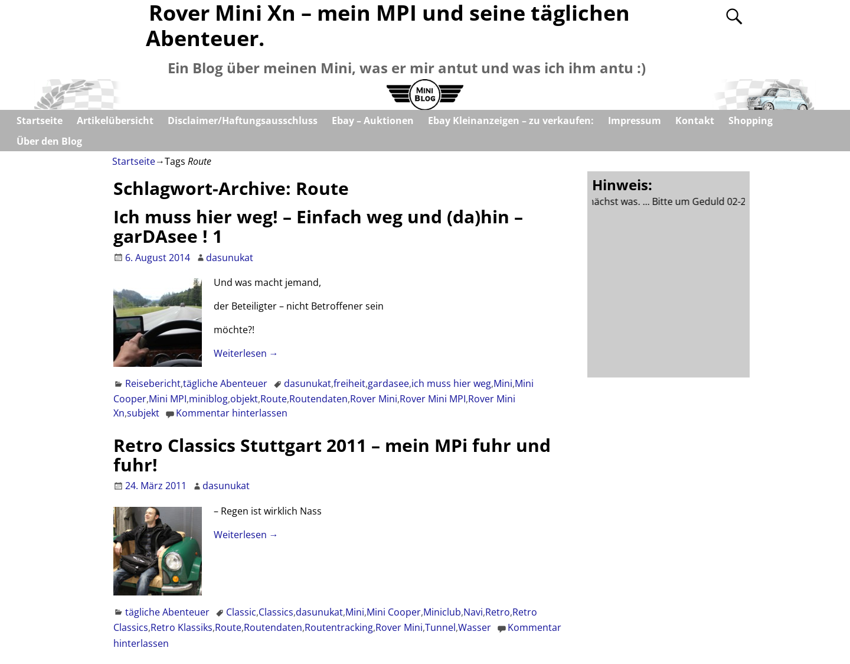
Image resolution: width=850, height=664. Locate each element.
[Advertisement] (680, 290)
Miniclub (442, 612)
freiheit (349, 383)
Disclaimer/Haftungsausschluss (243, 120)
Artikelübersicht (115, 120)
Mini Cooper (394, 612)
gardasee (388, 383)
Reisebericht (153, 383)
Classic (241, 612)
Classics (276, 612)
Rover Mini (373, 398)
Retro (497, 612)
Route (273, 398)
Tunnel (440, 627)
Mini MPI (168, 398)
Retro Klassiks (181, 627)
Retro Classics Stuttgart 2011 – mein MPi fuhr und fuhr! (332, 455)
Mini (502, 383)
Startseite (40, 120)
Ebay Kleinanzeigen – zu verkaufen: (511, 120)
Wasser (474, 627)
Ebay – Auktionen (373, 120)
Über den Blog (49, 141)
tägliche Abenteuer (225, 383)
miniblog (208, 398)
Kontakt (694, 120)
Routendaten (318, 398)
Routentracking (339, 627)
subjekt (143, 412)
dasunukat (307, 383)
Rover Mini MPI (433, 398)
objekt (244, 398)
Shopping (750, 120)
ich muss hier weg (451, 383)
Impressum (634, 120)
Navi (473, 612)
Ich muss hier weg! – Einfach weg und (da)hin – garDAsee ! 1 (318, 226)
